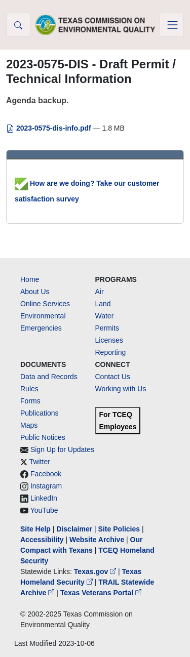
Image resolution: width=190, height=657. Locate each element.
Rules (29, 389)
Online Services (45, 304)
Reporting (110, 352)
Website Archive (96, 540)
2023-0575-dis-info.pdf (49, 128)
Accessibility (43, 540)
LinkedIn (43, 498)
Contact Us (112, 377)
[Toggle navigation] (172, 25)
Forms (30, 401)
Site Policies (119, 529)
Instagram (46, 486)
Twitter (39, 462)
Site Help (35, 529)
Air (99, 292)
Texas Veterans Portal (100, 593)
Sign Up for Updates (62, 449)
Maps (28, 425)
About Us (35, 292)
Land (103, 304)
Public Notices (42, 437)
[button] (18, 25)
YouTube (44, 510)
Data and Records (49, 377)
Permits (107, 328)
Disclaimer (74, 529)
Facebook (45, 474)
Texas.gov (96, 571)
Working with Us (120, 389)
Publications (39, 413)
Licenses (109, 340)
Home (29, 279)
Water (104, 316)
